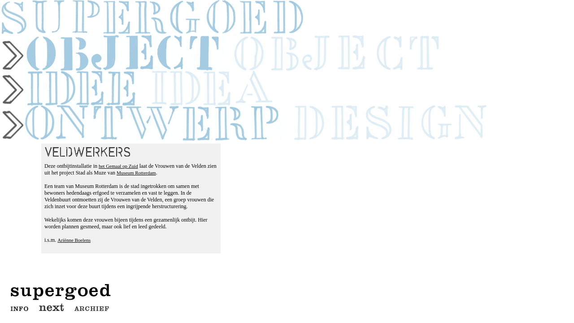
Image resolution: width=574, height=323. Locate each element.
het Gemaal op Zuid (118, 166)
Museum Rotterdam (136, 172)
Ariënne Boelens (74, 240)
